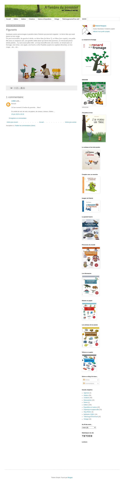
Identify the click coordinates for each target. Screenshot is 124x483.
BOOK (84, 19)
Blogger (70, 477)
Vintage (56, 19)
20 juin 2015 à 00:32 (17, 114)
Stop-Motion (87, 412)
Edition (16, 19)
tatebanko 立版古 (89, 414)
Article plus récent (12, 122)
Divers (86, 402)
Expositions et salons (90, 407)
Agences (86, 393)
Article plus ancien (70, 122)
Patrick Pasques (100, 26)
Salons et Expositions (44, 19)
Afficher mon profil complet (101, 31)
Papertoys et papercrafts (91, 409)
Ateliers (23, 19)
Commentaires (88, 383)
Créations (32, 19)
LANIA (13, 101)
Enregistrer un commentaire (17, 118)
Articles (86, 380)
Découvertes (87, 400)
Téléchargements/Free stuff (70, 19)
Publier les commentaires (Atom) (25, 125)
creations (86, 398)
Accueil (8, 19)
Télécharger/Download (91, 416)
